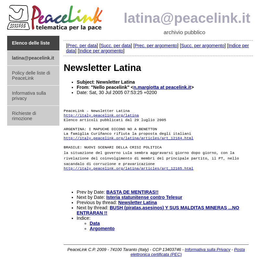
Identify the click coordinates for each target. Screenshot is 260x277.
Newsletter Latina (137, 211)
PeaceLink (56, 16)
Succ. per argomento (203, 45)
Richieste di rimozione (24, 116)
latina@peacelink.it (187, 18)
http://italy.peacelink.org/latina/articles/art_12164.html (128, 143)
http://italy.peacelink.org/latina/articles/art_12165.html (128, 175)
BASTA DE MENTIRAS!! (132, 200)
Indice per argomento (101, 50)
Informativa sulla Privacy (207, 258)
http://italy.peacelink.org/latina (101, 117)
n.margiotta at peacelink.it (162, 87)
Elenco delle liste (31, 43)
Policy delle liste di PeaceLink (31, 75)
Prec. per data (82, 45)
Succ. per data (116, 45)
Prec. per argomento (156, 45)
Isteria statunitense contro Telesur (144, 206)
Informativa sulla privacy (29, 95)
